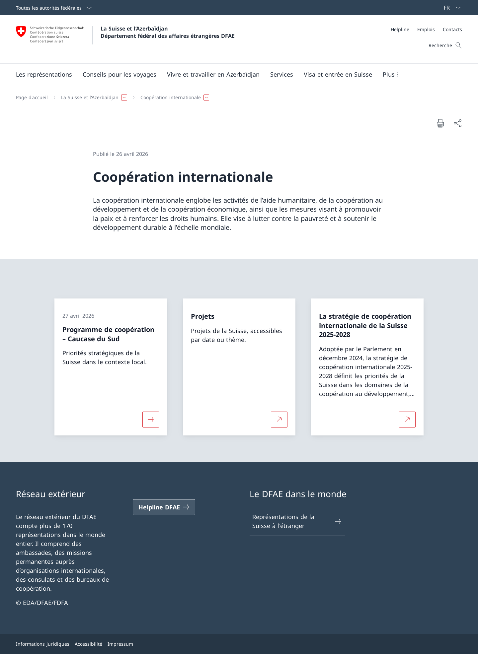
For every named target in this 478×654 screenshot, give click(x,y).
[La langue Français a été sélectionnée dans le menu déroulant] (450, 7)
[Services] (281, 74)
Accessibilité (88, 644)
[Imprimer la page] (440, 123)
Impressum (120, 644)
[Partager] (457, 123)
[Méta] (426, 29)
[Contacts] (452, 29)
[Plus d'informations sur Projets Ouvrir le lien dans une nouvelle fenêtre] (279, 419)
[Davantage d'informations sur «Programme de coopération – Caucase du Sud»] (150, 419)
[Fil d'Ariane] (236, 97)
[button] (44, 74)
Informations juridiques (42, 644)
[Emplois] (426, 29)
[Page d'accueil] (32, 97)
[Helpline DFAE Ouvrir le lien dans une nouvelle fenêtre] (164, 507)
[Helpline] (400, 29)
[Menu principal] (234, 74)
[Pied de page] (239, 644)
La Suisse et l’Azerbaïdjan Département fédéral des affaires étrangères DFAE (168, 32)
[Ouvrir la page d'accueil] (125, 39)
